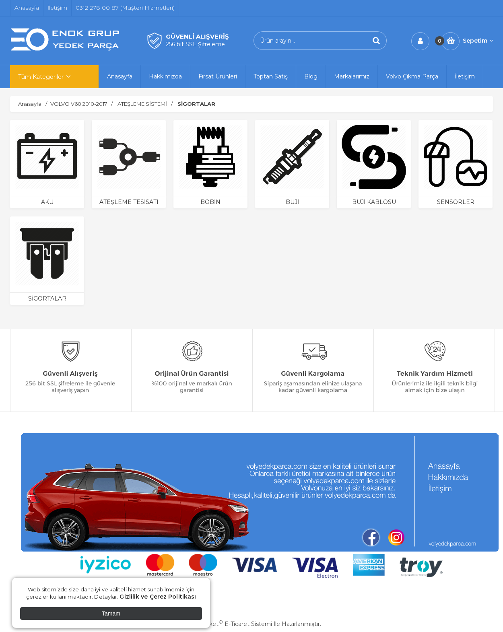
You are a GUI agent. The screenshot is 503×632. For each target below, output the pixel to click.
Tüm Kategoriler (41, 76)
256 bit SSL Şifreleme (195, 44)
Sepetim (478, 40)
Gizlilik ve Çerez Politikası (158, 596)
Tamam (111, 613)
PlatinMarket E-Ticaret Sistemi (227, 624)
